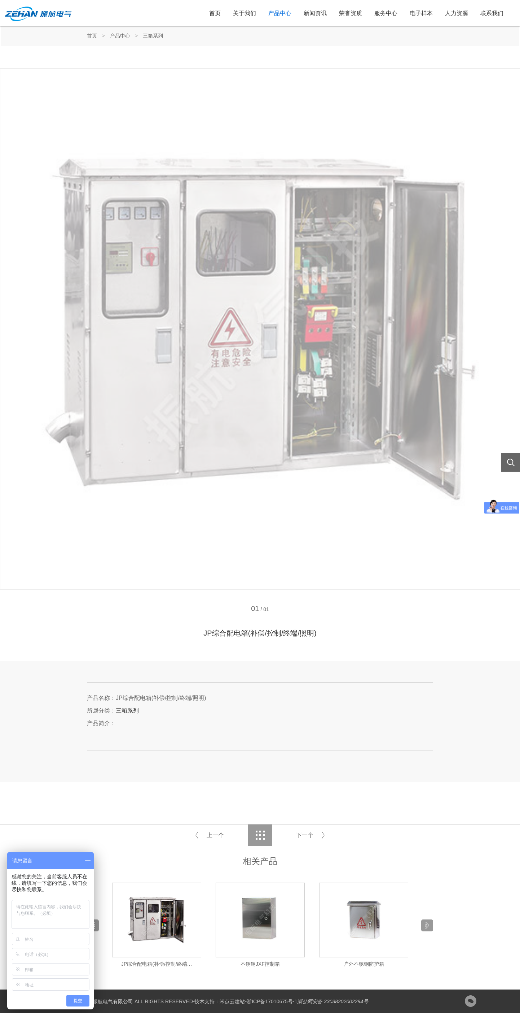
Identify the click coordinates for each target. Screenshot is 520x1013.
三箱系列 (153, 36)
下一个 (304, 835)
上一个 (215, 835)
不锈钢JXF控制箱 (260, 964)
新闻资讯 (315, 13)
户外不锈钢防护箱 (364, 964)
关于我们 (244, 13)
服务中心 (385, 13)
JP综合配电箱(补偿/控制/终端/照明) (157, 964)
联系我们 (491, 13)
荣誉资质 (350, 13)
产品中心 (279, 13)
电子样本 (421, 13)
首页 (215, 13)
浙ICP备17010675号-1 (272, 1001)
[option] (156, 925)
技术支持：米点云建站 (219, 1001)
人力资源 (456, 13)
